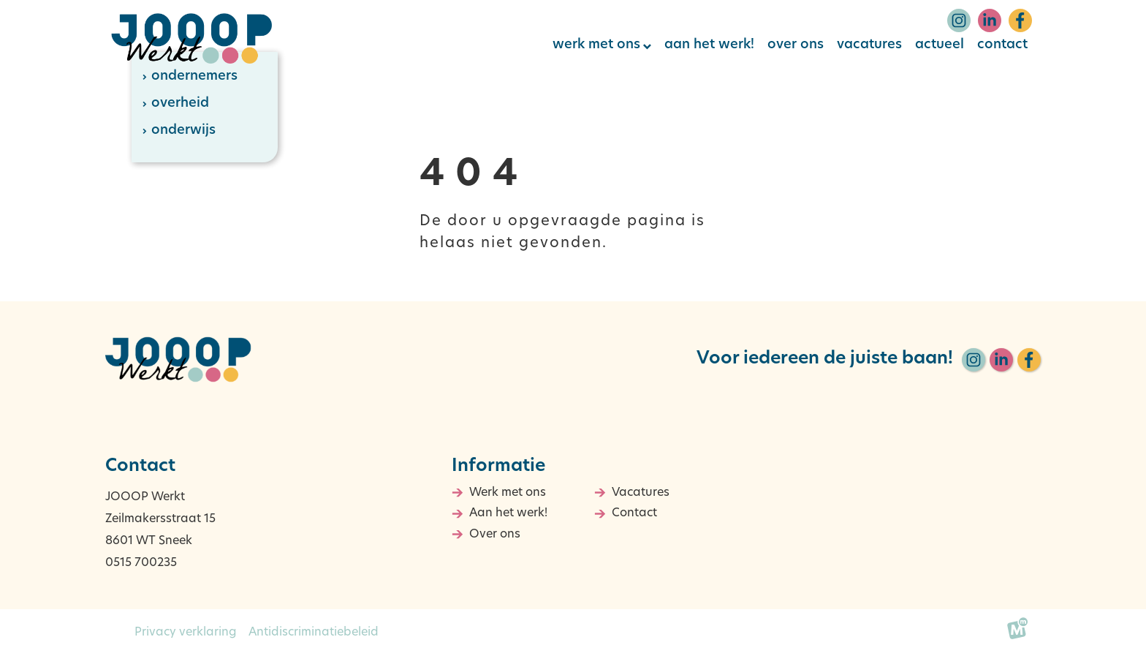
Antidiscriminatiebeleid (313, 632)
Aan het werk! (508, 513)
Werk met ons (507, 493)
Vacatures (640, 493)
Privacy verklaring (185, 632)
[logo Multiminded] (1017, 632)
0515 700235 (141, 563)
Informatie (498, 466)
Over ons (494, 534)
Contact (634, 513)
